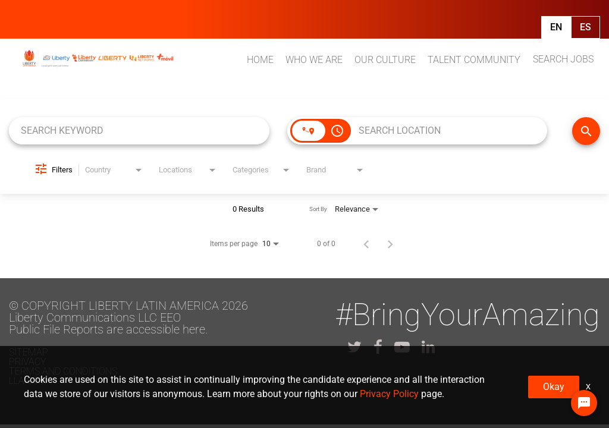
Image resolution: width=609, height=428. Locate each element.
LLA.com (28, 380)
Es (585, 27)
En (556, 27)
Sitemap (28, 352)
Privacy (27, 361)
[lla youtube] (402, 347)
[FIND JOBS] (586, 131)
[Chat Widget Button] (584, 403)
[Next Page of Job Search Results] (390, 244)
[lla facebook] (377, 347)
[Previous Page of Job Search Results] (366, 244)
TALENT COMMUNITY (474, 59)
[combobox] (139, 130)
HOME (260, 59)
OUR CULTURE (385, 59)
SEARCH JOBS (563, 59)
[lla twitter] (354, 347)
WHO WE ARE (314, 59)
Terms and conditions (63, 371)
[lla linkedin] (428, 347)
